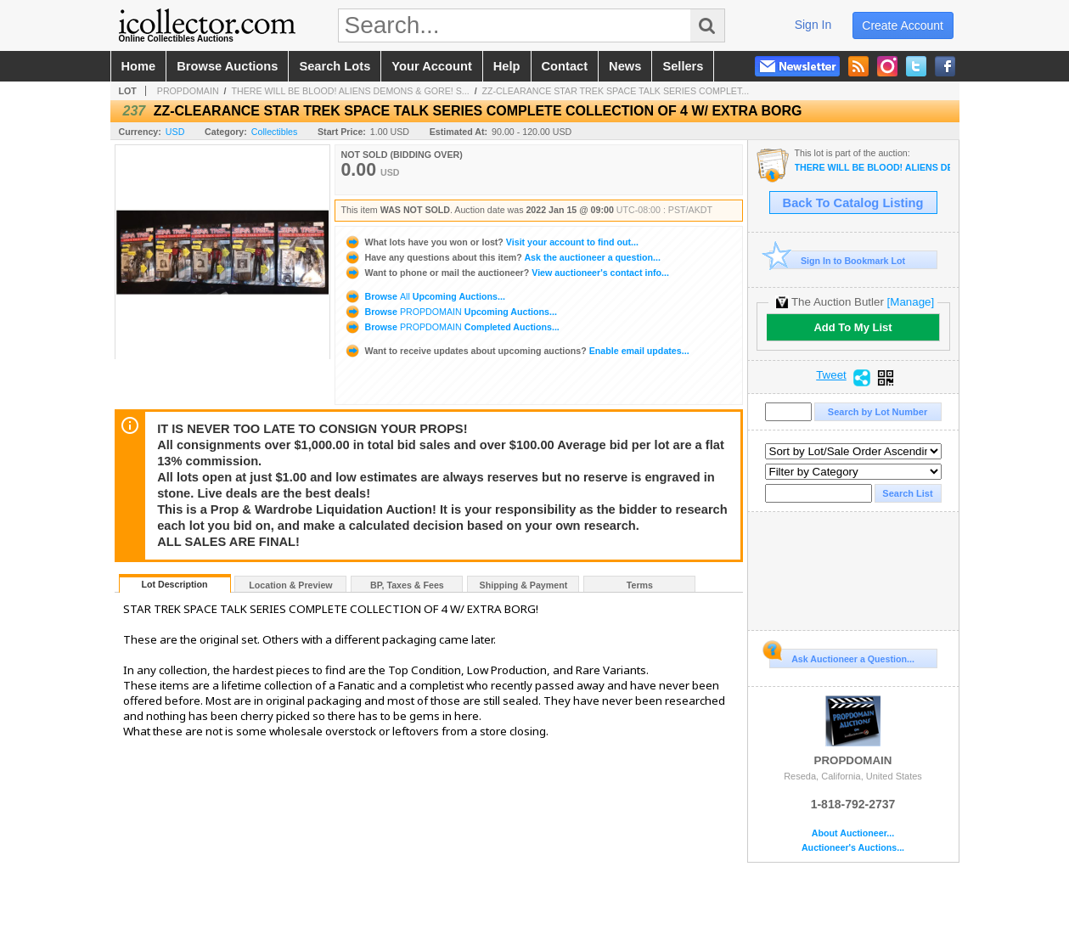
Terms (640, 585)
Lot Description (174, 584)
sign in (813, 24)
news (625, 66)
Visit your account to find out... (491, 242)
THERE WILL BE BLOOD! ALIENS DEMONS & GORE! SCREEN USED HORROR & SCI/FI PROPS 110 (872, 167)
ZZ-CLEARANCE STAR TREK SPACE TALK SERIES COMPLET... (616, 91)
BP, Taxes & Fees (407, 585)
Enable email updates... (516, 351)
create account (902, 25)
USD (175, 132)
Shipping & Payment (524, 585)
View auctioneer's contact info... (506, 272)
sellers (682, 66)
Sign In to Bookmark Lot (837, 260)
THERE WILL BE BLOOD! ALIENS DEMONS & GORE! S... (350, 91)
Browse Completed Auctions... (452, 327)
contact (565, 66)
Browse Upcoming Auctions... (424, 296)
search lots (334, 66)
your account (431, 66)
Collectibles (274, 132)
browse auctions (227, 66)
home (138, 66)
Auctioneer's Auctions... (853, 848)
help (506, 66)
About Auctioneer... (853, 833)
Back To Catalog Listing (853, 203)
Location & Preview (290, 585)
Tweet (831, 375)
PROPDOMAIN (188, 91)
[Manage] (910, 301)
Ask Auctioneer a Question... (841, 656)
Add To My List (852, 327)
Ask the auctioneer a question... (502, 257)
